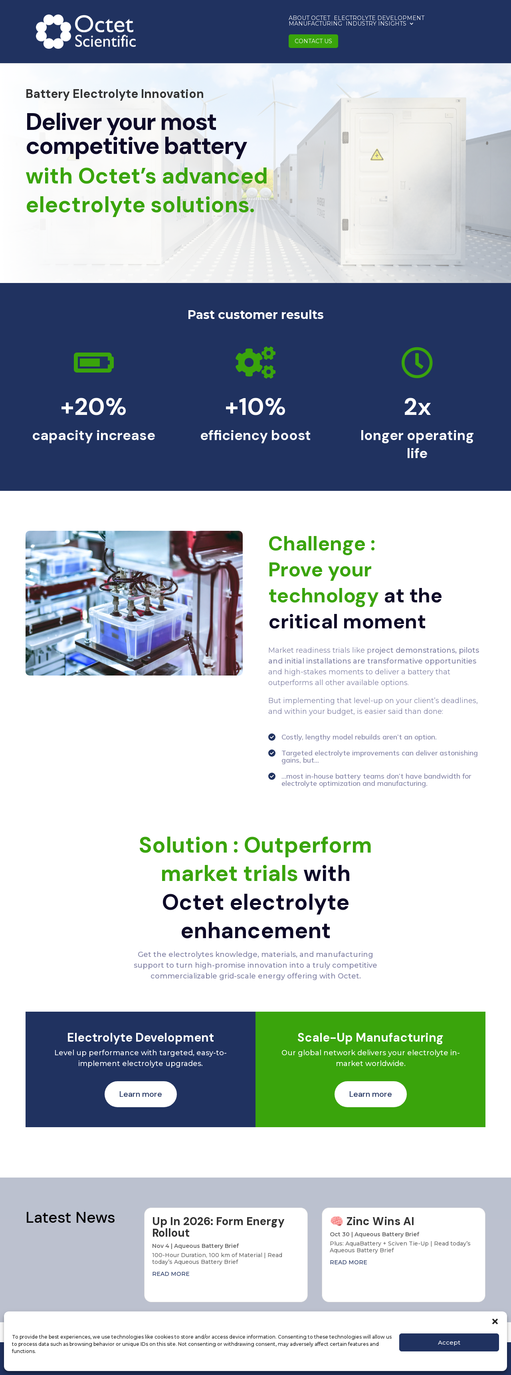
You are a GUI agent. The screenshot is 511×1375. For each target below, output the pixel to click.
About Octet (157, 22)
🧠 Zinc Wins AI (372, 1221)
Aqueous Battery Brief (206, 1245)
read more (171, 1273)
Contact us (430, 22)
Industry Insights (363, 22)
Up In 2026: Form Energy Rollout (218, 1227)
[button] (495, 1321)
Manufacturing (302, 22)
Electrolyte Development (227, 22)
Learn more (140, 1094)
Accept (449, 1342)
